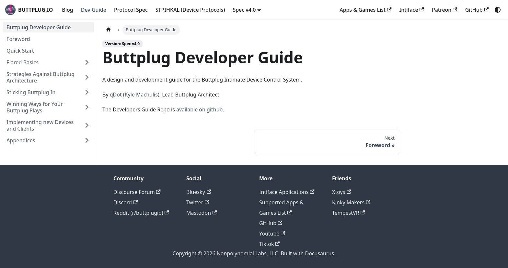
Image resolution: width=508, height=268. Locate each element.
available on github (199, 109)
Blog (67, 9)
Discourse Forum (137, 192)
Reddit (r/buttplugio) (141, 212)
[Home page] (108, 30)
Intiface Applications (287, 192)
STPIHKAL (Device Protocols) (190, 9)
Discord (125, 202)
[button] (48, 62)
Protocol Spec (131, 9)
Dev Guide (93, 9)
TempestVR (348, 212)
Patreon (444, 9)
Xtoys (341, 192)
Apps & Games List (365, 9)
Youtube (272, 233)
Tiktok (269, 244)
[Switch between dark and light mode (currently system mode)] (497, 10)
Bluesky (198, 192)
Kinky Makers (351, 202)
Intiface (411, 9)
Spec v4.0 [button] (244, 9)
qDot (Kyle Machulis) (134, 94)
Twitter (197, 202)
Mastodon (201, 212)
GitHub (477, 9)
